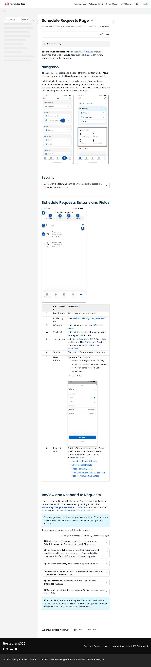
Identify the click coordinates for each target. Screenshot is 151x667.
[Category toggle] (37, 21)
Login (145, 4)
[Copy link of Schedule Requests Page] (92, 21)
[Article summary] (76, 44)
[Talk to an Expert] (96, 4)
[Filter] (33, 19)
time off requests (80, 339)
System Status (112, 646)
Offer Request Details (82, 465)
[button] (17, 19)
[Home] (4, 11)
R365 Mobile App (85, 51)
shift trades (77, 332)
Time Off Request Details (83, 472)
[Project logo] (15, 4)
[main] (76, 326)
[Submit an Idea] (80, 4)
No (92, 629)
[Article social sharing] (102, 34)
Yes (78, 629)
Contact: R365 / (130, 646)
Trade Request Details (82, 468)
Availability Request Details (84, 461)
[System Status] (112, 4)
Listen (105, 26)
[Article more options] (108, 34)
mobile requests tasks (72, 510)
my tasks (90, 510)
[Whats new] (137, 4)
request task (91, 600)
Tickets (87, 646)
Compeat (143, 646)
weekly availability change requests (89, 318)
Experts (97, 646)
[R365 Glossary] (126, 4)
